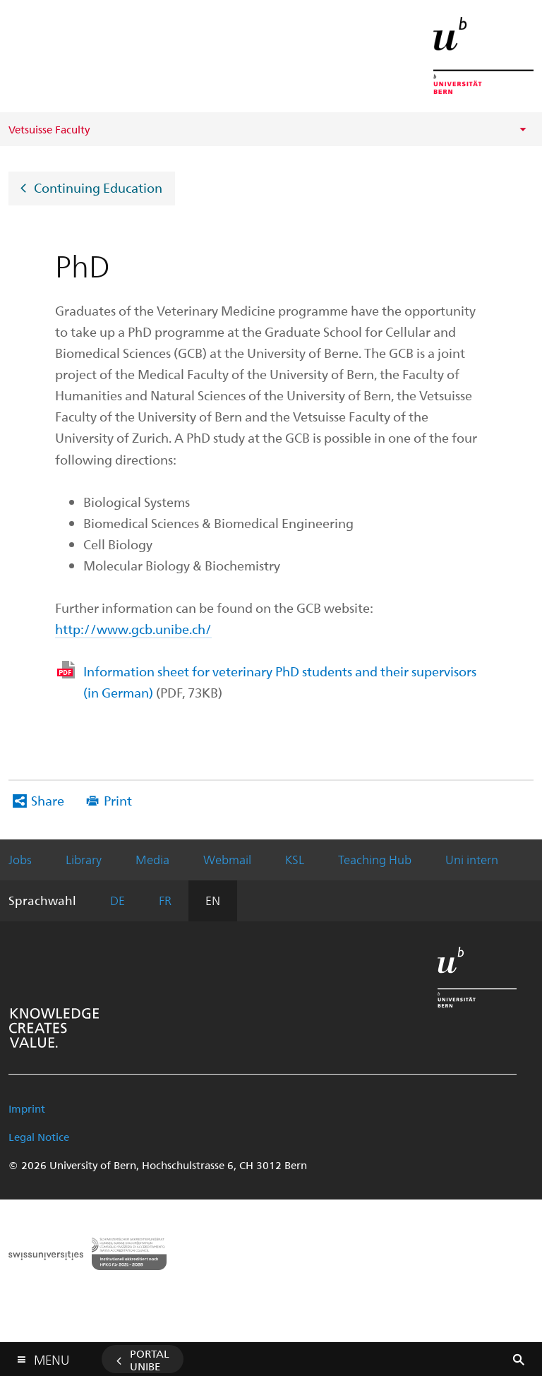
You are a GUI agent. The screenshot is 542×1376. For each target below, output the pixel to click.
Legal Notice (38, 1137)
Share (47, 800)
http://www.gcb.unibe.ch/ (133, 629)
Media (152, 859)
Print (118, 800)
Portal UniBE (149, 1359)
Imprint (26, 1108)
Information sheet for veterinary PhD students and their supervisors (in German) (279, 681)
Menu (51, 1356)
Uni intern (471, 859)
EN (212, 900)
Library (84, 859)
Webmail (227, 859)
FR (165, 900)
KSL (294, 859)
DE (117, 900)
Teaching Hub (374, 859)
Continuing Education (98, 187)
